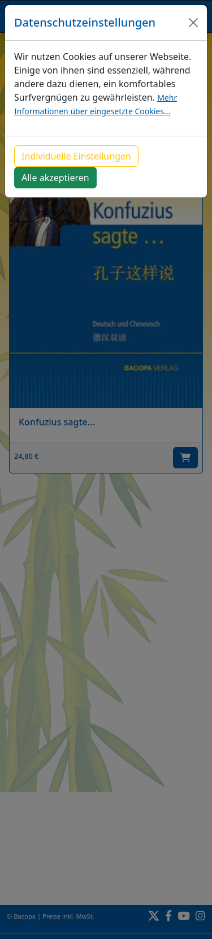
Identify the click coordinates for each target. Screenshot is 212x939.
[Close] (193, 23)
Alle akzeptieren (55, 177)
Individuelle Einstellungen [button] (76, 156)
